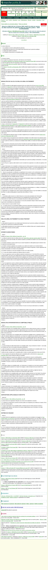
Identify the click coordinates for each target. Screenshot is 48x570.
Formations (38, 12)
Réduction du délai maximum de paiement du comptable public (14, 519)
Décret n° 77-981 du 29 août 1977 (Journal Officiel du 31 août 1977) (15, 468)
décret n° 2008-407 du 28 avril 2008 (26, 536)
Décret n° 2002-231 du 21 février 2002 (9, 458)
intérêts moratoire (13, 497)
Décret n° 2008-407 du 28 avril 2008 (9, 444)
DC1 (26, 8)
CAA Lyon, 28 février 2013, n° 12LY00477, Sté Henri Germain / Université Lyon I (18, 496)
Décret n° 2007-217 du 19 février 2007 (9, 488)
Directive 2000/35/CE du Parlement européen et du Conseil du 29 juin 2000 (17, 461)
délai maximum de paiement (7, 503)
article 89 (15, 123)
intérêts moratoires (38, 503)
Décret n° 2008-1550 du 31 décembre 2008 (10, 437)
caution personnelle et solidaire (24, 125)
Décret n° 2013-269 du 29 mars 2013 (16, 31)
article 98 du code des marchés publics (32, 238)
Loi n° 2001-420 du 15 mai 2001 (8, 459)
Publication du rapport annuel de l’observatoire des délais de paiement (25, 522)
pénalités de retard (5, 497)
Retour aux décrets (23, 24)
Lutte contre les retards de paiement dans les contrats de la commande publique (18, 516)
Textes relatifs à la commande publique (9, 24)
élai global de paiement (20, 503)
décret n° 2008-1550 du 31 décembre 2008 (27, 36)
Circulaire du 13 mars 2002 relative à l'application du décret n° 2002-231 (16, 450)
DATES (4, 12)
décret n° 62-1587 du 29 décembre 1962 (12, 67)
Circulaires (3, 21)
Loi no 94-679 (4, 464)
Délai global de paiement (6, 536)
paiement (32, 503)
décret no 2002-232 (29, 437)
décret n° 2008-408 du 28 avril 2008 (37, 34)
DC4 (13, 9)
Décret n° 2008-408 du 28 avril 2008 (9, 441)
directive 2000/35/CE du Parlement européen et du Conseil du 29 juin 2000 (20, 61)
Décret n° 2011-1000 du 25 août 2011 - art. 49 (15, 398)
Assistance (44, 12)
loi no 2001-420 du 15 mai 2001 (10, 64)
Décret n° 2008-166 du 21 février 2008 (9, 485)
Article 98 (3, 510)
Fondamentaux (11, 13)
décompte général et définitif (13, 99)
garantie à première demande (7, 125)
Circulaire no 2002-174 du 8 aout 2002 (9, 447)
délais (27, 503)
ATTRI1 (31, 8)
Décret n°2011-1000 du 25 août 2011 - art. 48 (16, 236)
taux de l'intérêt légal (25, 485)
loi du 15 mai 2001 (40, 85)
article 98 (9, 86)
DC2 (29, 8)
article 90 (21, 123)
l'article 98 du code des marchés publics (31, 139)
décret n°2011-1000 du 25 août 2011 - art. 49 (18, 34)
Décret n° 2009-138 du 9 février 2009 (9, 478)
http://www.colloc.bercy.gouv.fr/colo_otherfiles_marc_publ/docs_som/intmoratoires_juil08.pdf (19, 530)
